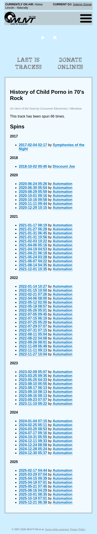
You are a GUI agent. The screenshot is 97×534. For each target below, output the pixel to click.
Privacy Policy (77, 529)
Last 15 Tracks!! (28, 63)
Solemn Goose (82, 4)
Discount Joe (64, 166)
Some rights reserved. (57, 529)
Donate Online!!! (70, 63)
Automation (62, 184)
